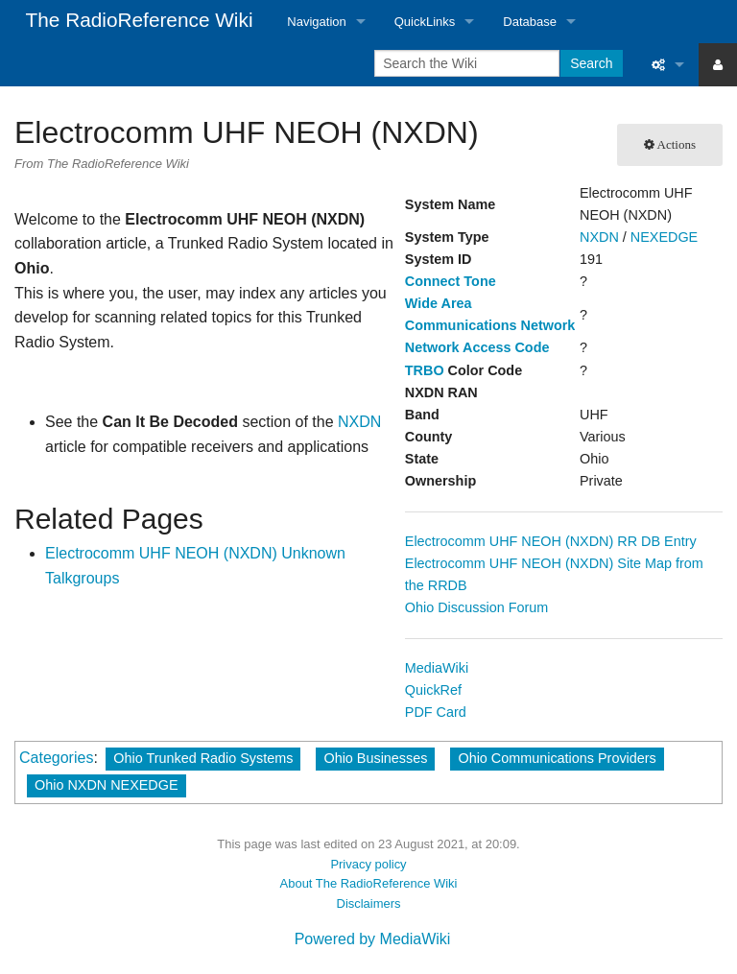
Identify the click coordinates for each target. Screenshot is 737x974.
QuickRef (433, 690)
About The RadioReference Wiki (369, 883)
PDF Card (435, 712)
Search (591, 63)
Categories (56, 757)
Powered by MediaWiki (373, 939)
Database (530, 21)
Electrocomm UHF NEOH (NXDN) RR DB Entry (551, 541)
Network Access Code (477, 347)
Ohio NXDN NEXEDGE (106, 785)
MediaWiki (436, 668)
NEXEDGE (664, 237)
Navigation (316, 21)
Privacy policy (368, 864)
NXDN (599, 237)
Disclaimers (369, 903)
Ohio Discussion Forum (477, 607)
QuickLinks (425, 21)
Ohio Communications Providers (556, 758)
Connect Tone (450, 281)
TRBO (424, 370)
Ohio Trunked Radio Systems (203, 758)
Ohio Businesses (375, 758)
